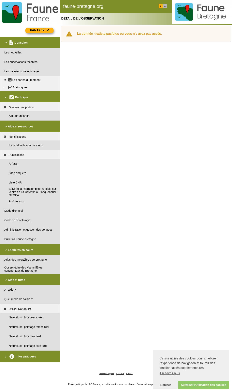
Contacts (120, 373)
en (165, 6)
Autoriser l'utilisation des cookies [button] (203, 384)
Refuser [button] (165, 384)
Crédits (129, 373)
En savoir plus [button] (170, 373)
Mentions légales (106, 373)
